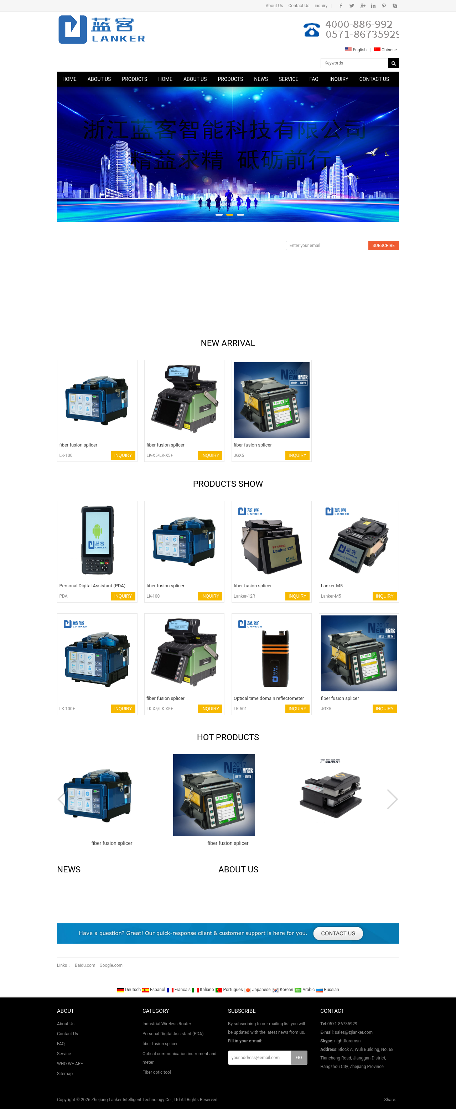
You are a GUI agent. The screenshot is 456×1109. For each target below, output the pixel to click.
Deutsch (129, 989)
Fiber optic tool (156, 1072)
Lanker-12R (244, 596)
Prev (64, 799)
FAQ (314, 79)
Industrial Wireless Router (166, 1023)
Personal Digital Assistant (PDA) (173, 1033)
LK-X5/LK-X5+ (159, 455)
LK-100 (65, 455)
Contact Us (299, 5)
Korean (283, 989)
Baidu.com (85, 965)
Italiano (203, 989)
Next (392, 799)
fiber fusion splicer (160, 1043)
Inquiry (339, 79)
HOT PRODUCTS (228, 737)
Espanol (154, 989)
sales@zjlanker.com (354, 1032)
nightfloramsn (347, 1040)
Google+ (362, 5)
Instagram (373, 5)
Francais (179, 989)
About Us (274, 5)
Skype (394, 5)
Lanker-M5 (331, 596)
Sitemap (65, 1073)
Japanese (258, 989)
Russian (327, 989)
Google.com (111, 965)
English (356, 49)
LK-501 (240, 708)
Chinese (385, 49)
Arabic (305, 989)
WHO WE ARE (70, 1063)
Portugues (229, 989)
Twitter (351, 5)
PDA (63, 596)
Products (134, 79)
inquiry (321, 5)
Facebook (341, 5)
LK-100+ (67, 708)
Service (289, 79)
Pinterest (383, 5)
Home (69, 79)
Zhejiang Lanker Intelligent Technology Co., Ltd (136, 1099)
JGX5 (239, 455)
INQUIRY (123, 455)
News (261, 79)
